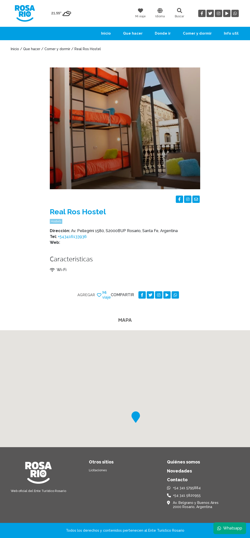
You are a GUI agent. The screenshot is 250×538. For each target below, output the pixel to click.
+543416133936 (72, 236)
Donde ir (163, 33)
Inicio (106, 33)
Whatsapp (229, 528)
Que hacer (133, 33)
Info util (231, 33)
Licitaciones (98, 470)
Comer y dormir (197, 33)
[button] (135, 417)
